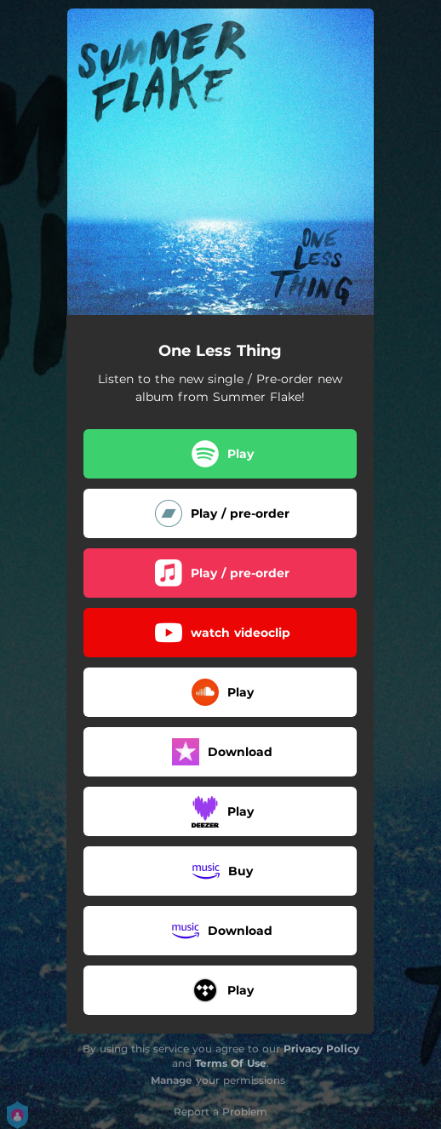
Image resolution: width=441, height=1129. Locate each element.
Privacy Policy (321, 1048)
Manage (171, 1080)
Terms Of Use (230, 1063)
